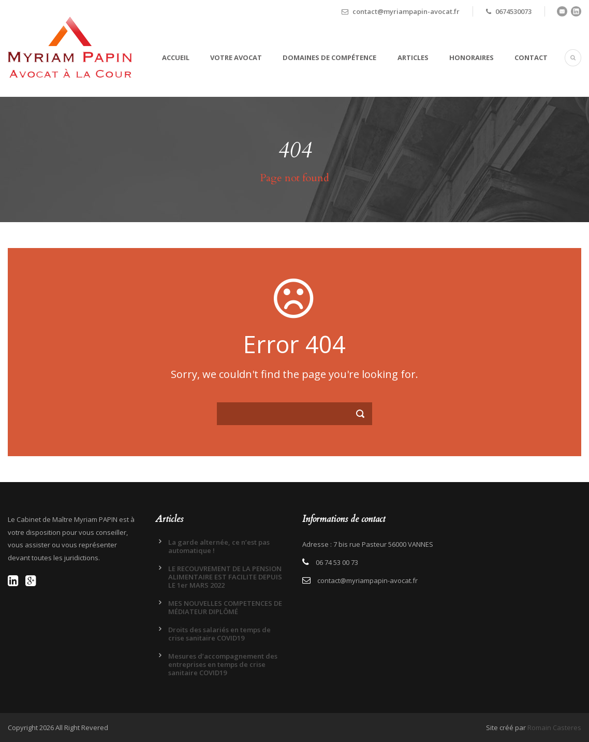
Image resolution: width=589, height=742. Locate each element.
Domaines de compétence (329, 57)
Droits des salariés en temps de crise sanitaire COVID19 (219, 634)
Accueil (175, 57)
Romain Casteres (554, 727)
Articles (413, 57)
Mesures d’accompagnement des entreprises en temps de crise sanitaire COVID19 (222, 664)
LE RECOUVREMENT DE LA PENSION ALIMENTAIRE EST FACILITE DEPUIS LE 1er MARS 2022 (225, 577)
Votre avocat (236, 57)
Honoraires (471, 57)
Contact (531, 57)
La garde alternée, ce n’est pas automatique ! (219, 546)
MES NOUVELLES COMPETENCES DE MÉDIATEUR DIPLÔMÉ (225, 607)
